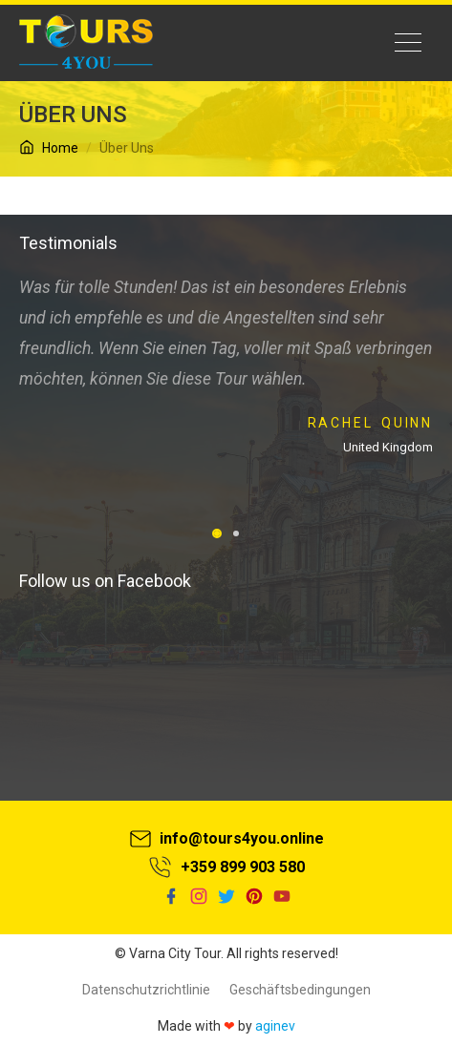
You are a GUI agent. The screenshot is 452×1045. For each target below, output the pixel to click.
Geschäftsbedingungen (300, 989)
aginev (275, 1026)
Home (48, 148)
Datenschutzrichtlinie (146, 989)
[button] (216, 533)
